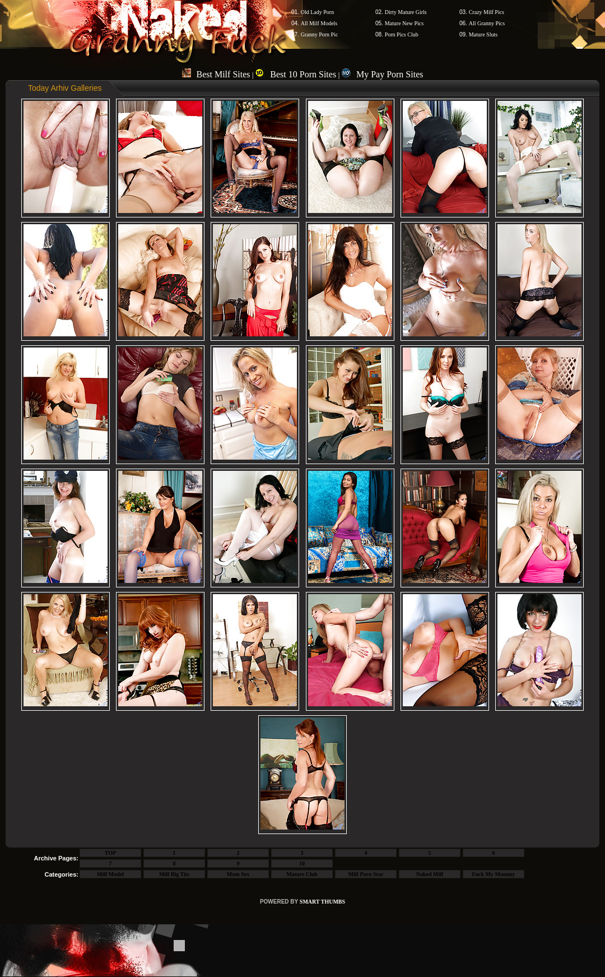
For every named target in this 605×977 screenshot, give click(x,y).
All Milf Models (319, 23)
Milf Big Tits (174, 874)
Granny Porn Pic (319, 34)
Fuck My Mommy (493, 874)
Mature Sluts (483, 34)
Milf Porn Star (366, 874)
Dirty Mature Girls (406, 12)
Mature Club (302, 874)
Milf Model (110, 874)
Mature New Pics (404, 23)
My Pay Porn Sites (383, 74)
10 (302, 863)
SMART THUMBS (322, 902)
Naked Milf (430, 874)
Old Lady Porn (317, 12)
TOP (110, 853)
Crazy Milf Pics (486, 12)
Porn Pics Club (401, 34)
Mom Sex (238, 874)
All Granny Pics (487, 23)
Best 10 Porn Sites (295, 74)
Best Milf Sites (216, 74)
